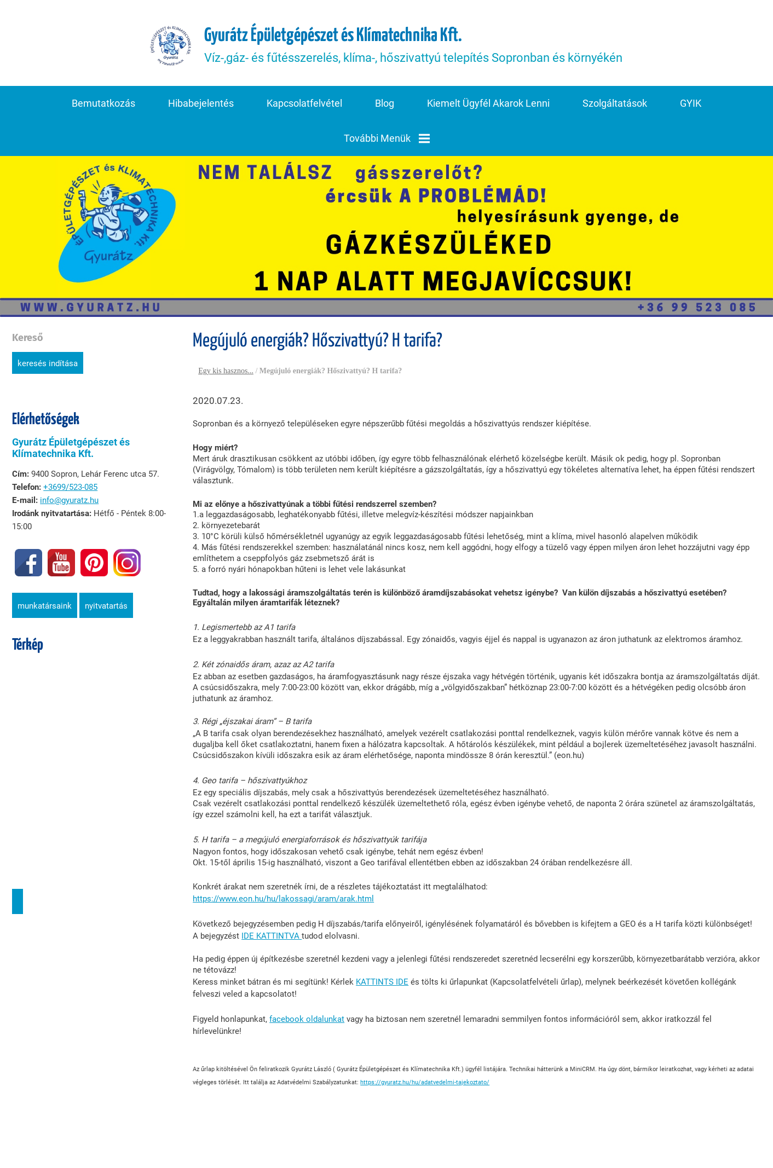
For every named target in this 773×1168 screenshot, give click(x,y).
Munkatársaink (43, 608)
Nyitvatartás (105, 608)
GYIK (690, 106)
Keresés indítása (46, 366)
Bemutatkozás (103, 106)
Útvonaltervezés (16, 903)
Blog (384, 106)
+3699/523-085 (69, 489)
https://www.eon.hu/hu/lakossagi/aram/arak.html (282, 901)
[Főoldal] (170, 48)
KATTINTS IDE (381, 984)
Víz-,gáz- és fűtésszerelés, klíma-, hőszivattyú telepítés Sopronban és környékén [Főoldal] (414, 47)
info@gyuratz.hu (68, 502)
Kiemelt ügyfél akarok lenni (488, 106)
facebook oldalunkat (305, 1021)
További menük (387, 141)
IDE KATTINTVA (270, 938)
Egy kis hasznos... (224, 373)
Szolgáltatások (614, 106)
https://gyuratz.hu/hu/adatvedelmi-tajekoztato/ (423, 1073)
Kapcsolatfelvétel (304, 106)
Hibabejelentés (201, 106)
